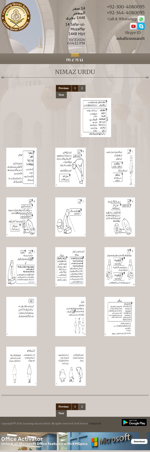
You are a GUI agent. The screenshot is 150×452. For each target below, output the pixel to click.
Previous (64, 88)
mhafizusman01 (130, 38)
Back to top (143, 435)
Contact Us (95, 423)
